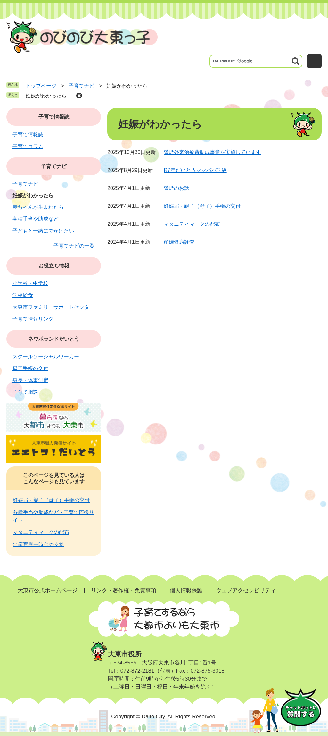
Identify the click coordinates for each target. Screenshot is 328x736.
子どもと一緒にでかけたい (43, 230)
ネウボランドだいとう (53, 339)
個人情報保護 (186, 591)
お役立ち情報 (53, 265)
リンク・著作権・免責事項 (123, 591)
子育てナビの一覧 (73, 246)
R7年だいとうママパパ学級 (195, 170)
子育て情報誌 (53, 117)
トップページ (41, 86)
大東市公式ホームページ (48, 591)
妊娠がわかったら (46, 95)
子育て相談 (25, 392)
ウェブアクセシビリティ (246, 591)
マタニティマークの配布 (192, 224)
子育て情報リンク (32, 319)
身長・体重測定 (30, 380)
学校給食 (22, 295)
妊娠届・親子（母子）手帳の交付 (202, 206)
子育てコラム (27, 146)
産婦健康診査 (179, 242)
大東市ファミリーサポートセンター (53, 307)
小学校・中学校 (30, 283)
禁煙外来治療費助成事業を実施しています (212, 152)
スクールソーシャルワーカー (45, 356)
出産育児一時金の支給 (38, 544)
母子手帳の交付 (30, 368)
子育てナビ (81, 86)
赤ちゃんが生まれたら (38, 207)
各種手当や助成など (35, 219)
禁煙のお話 (176, 188)
